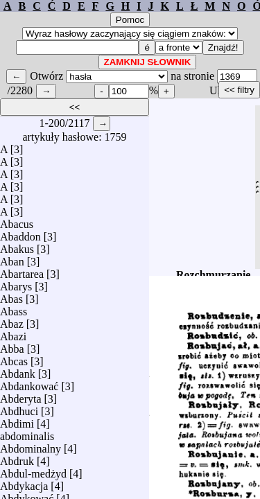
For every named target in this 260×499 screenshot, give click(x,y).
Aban (12, 258)
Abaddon (20, 233)
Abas (11, 295)
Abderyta (21, 395)
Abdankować (29, 383)
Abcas (14, 358)
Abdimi (17, 420)
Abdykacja (24, 483)
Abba (12, 345)
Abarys (16, 283)
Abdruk (17, 458)
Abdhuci (19, 408)
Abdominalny (30, 445)
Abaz (12, 320)
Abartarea (22, 271)
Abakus (17, 246)
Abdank (17, 370)
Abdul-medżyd (33, 470)
